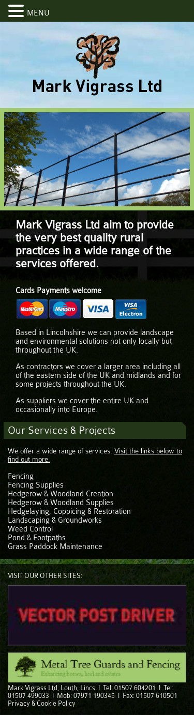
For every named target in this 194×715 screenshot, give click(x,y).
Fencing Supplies (36, 485)
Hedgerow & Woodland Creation (60, 494)
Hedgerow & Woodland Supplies (61, 502)
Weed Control (30, 529)
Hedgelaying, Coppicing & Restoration (69, 511)
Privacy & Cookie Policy (42, 703)
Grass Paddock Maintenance (55, 546)
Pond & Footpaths (37, 538)
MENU (38, 13)
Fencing (21, 476)
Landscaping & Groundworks (55, 520)
